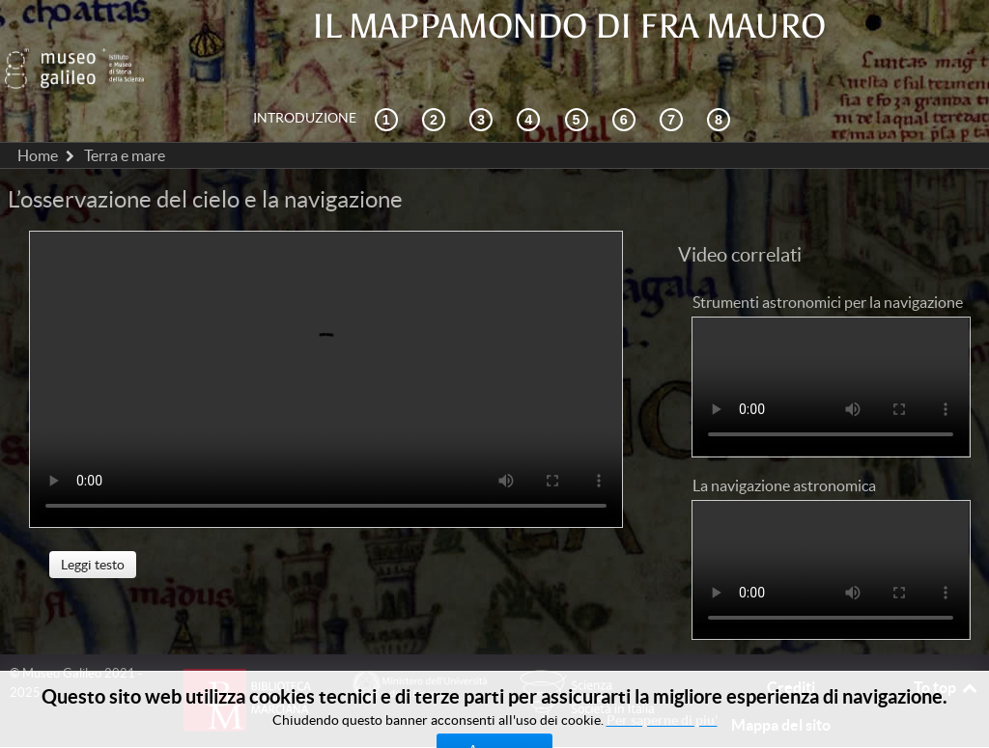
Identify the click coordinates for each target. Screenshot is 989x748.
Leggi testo (93, 522)
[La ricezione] (531, 76)
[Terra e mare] (674, 76)
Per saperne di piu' (662, 720)
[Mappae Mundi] (579, 76)
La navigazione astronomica (784, 442)
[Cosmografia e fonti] (483, 76)
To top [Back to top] (946, 643)
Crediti (791, 643)
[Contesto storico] (389, 76)
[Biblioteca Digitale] (721, 76)
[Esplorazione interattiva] (436, 76)
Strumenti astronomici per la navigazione (827, 258)
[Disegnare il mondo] (626, 76)
